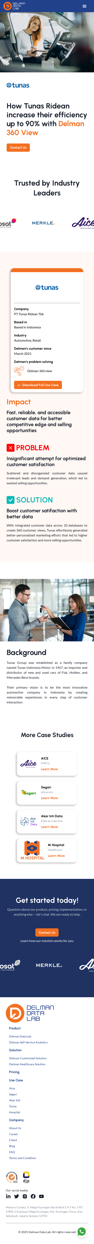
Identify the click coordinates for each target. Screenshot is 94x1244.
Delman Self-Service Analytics (28, 1042)
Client (13, 1140)
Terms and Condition (22, 1158)
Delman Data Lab (20, 1036)
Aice (12, 1088)
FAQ (12, 1152)
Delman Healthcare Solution (27, 1064)
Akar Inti (14, 1100)
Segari (13, 1094)
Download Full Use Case (38, 385)
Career (13, 1134)
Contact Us (18, 147)
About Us (15, 1128)
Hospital (14, 1112)
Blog (12, 1146)
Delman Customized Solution (28, 1058)
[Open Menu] (86, 6)
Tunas (13, 1106)
